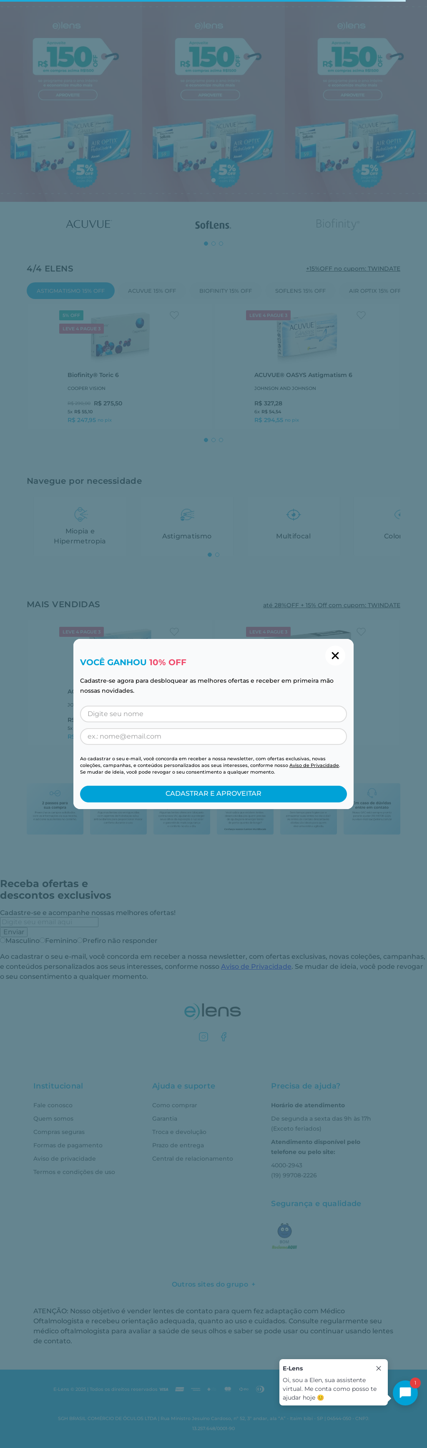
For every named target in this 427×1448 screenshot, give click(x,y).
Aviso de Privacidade (314, 765)
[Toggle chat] (405, 1392)
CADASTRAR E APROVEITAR (213, 793)
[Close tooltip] (378, 1368)
